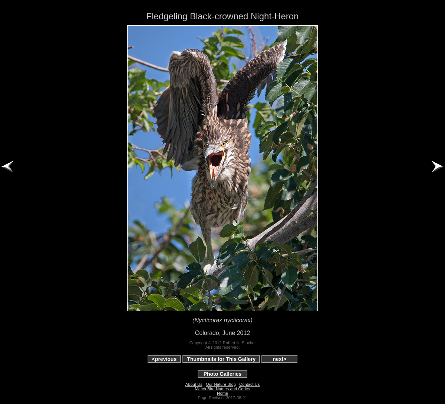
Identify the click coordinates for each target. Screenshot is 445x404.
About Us (193, 384)
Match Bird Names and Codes (222, 389)
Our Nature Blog (221, 384)
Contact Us (249, 384)
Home (222, 393)
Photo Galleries (223, 374)
